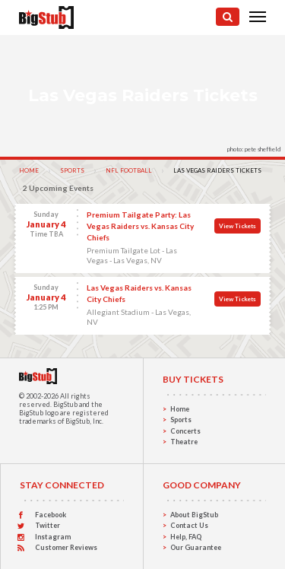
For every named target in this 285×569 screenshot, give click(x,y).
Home (29, 170)
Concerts (185, 431)
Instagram (53, 536)
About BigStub (194, 514)
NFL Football (129, 170)
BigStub (65, 404)
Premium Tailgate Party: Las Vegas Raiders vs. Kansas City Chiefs (140, 226)
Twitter (47, 525)
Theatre (184, 441)
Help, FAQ (185, 536)
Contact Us (189, 525)
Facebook (50, 514)
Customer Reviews (66, 547)
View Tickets (237, 226)
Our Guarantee (195, 547)
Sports (72, 170)
